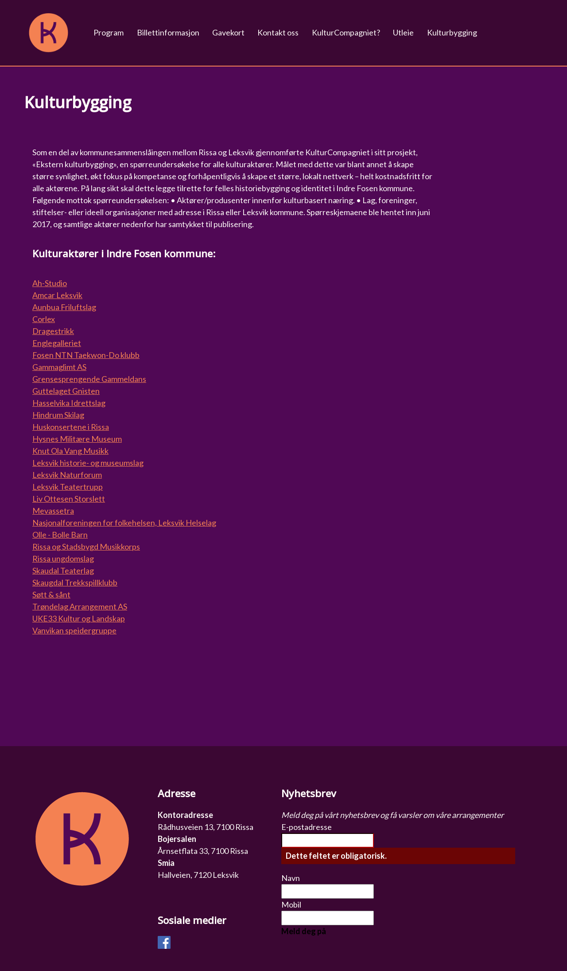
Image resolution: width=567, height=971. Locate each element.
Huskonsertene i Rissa (70, 427)
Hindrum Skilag (58, 415)
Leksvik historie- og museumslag (88, 463)
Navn (290, 878)
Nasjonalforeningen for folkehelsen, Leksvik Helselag (124, 522)
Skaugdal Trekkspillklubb (74, 582)
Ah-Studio (49, 283)
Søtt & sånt (51, 594)
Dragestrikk (53, 331)
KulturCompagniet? (346, 32)
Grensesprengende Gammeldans (89, 379)
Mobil (291, 904)
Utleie (403, 32)
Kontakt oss (278, 32)
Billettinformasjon (168, 32)
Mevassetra (53, 510)
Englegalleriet (56, 343)
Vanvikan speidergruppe (74, 630)
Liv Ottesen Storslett (68, 498)
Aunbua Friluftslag (64, 307)
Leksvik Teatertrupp (67, 486)
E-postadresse (306, 827)
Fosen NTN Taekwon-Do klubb (86, 355)
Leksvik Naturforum (67, 475)
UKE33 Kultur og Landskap (78, 618)
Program (108, 32)
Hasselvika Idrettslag (68, 403)
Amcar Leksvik (57, 295)
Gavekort (228, 32)
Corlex (43, 319)
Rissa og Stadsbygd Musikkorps (86, 546)
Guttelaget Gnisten (66, 391)
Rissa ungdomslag (63, 558)
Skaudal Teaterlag (63, 570)
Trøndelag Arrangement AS (79, 606)
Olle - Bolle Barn (60, 534)
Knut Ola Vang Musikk (70, 451)
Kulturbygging (452, 32)
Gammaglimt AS (59, 367)
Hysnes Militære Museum (77, 439)
